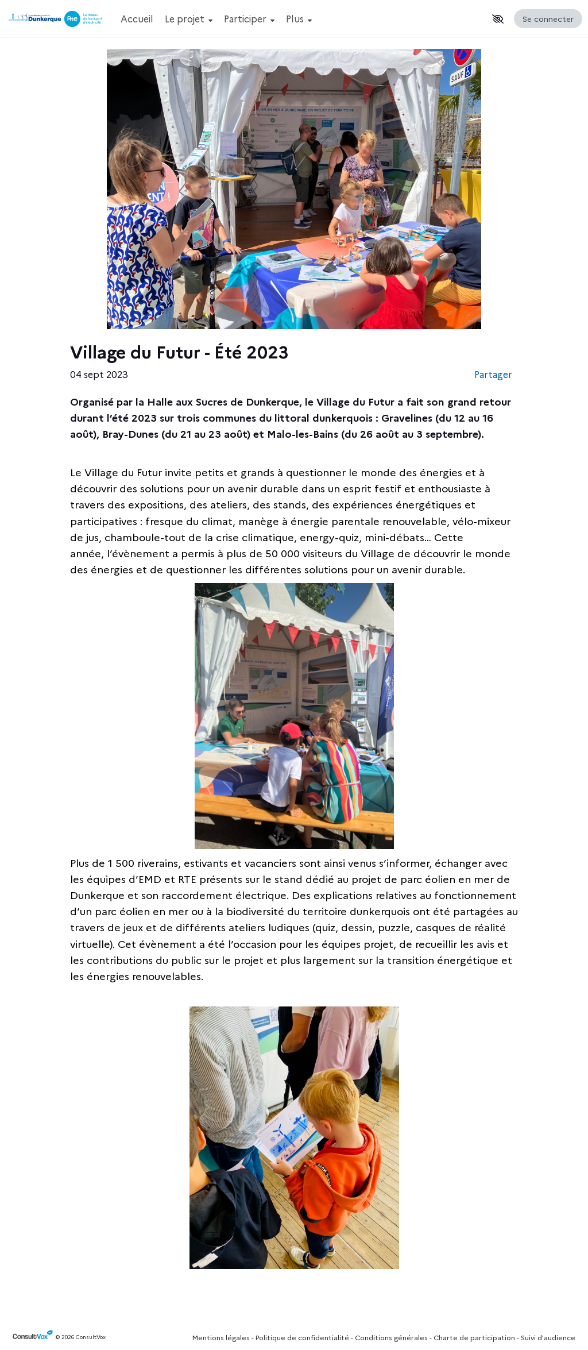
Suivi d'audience (548, 1337)
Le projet (188, 18)
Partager (493, 374)
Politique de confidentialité (302, 1337)
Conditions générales (391, 1337)
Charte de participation (474, 1337)
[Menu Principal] (301, 18)
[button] (498, 19)
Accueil (137, 18)
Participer (249, 18)
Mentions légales (221, 1337)
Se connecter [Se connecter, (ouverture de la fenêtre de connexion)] (548, 18)
